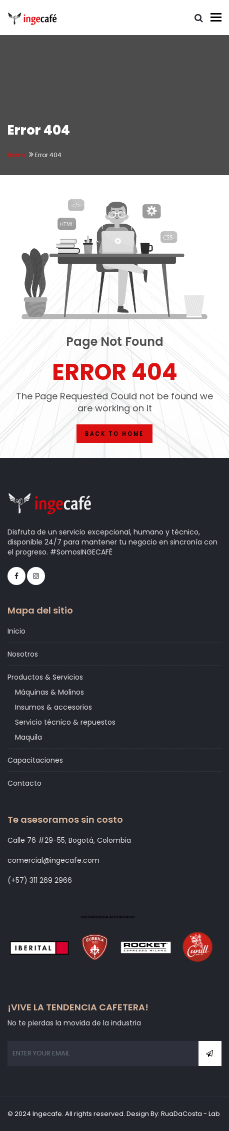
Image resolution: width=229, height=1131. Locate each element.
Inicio (17, 631)
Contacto (25, 783)
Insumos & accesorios (53, 707)
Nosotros (23, 654)
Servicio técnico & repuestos (65, 722)
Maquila (28, 737)
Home (17, 155)
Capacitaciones (35, 760)
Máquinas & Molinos (49, 692)
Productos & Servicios (45, 677)
